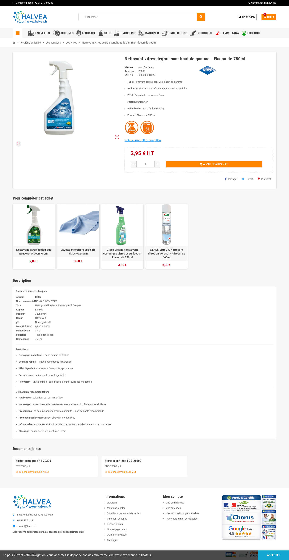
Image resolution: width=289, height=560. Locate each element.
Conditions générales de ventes (124, 513)
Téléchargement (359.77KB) (32, 471)
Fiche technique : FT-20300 (33, 461)
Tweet (247, 178)
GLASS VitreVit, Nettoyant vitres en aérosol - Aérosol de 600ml (166, 253)
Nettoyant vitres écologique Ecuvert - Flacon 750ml (34, 251)
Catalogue (112, 540)
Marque (129, 67)
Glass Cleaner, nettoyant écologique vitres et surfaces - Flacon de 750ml (122, 253)
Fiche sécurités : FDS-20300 (123, 461)
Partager (231, 178)
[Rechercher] (142, 17)
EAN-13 (129, 75)
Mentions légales (116, 508)
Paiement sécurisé (117, 518)
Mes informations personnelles (182, 513)
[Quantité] (145, 164)
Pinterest (264, 178)
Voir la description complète (143, 140)
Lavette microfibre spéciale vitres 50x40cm (78, 251)
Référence (130, 71)
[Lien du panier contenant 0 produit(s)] (268, 17)
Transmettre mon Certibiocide (181, 518)
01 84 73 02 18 (44, 2)
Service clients (115, 524)
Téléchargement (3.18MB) (120, 471)
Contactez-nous (23, 2)
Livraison (112, 502)
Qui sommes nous (117, 534)
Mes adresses (173, 508)
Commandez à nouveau (262, 2)
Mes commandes (174, 502)
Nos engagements (117, 529)
